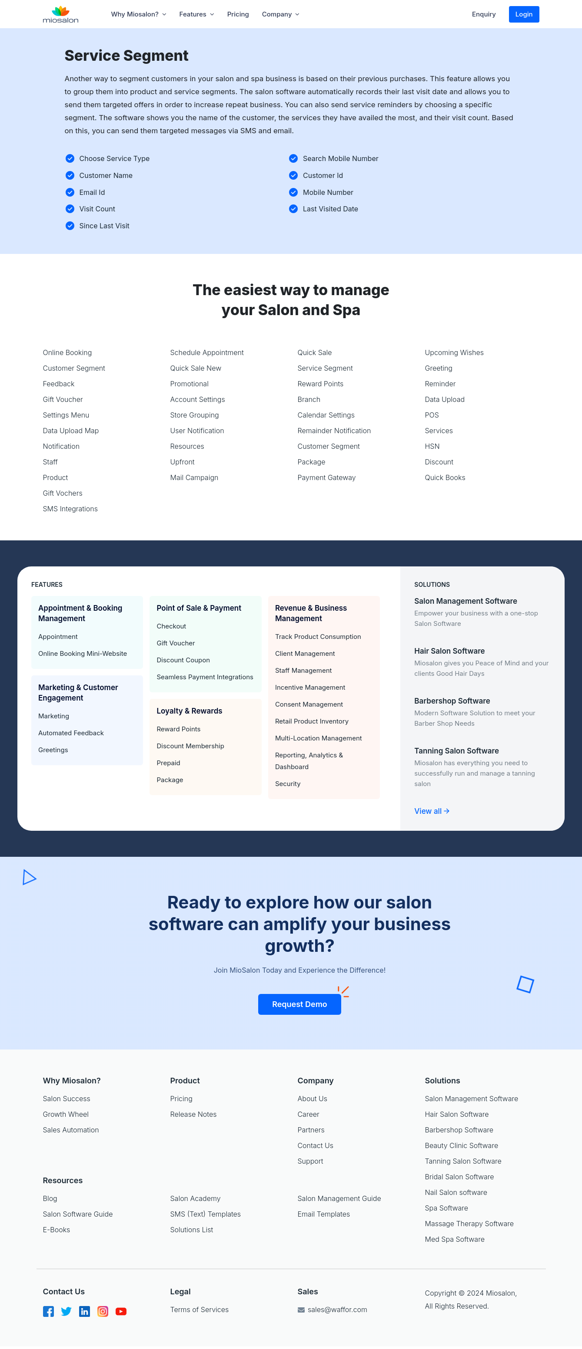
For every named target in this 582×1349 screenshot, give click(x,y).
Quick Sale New (196, 368)
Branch (309, 399)
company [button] (281, 14)
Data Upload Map (71, 430)
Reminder (440, 383)
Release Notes (193, 1114)
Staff (50, 461)
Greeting (439, 368)
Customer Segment (74, 368)
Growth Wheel (66, 1114)
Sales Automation (71, 1129)
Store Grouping (194, 415)
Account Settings (197, 399)
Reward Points (321, 383)
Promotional (189, 383)
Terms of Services (199, 1309)
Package (312, 461)
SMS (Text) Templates (205, 1214)
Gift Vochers (63, 493)
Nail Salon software (456, 1192)
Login (524, 14)
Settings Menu (66, 415)
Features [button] (197, 14)
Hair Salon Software (457, 1114)
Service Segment (325, 368)
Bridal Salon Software (459, 1176)
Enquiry (484, 14)
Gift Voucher (63, 399)
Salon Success (66, 1098)
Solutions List (191, 1229)
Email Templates (324, 1214)
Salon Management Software (472, 1098)
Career (308, 1114)
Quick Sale (315, 352)
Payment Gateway (327, 477)
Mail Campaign (194, 477)
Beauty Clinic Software (462, 1145)
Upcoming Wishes (454, 352)
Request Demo (306, 1001)
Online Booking (67, 352)
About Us (312, 1098)
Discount (439, 461)
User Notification (197, 430)
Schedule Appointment (207, 352)
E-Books (56, 1229)
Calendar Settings (326, 415)
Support (310, 1161)
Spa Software (447, 1208)
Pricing (238, 14)
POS (432, 415)
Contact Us (315, 1145)
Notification (61, 446)
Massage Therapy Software (469, 1223)
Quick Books (445, 477)
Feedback (59, 383)
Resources (187, 446)
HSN (432, 446)
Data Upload (445, 399)
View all (431, 811)
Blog (50, 1198)
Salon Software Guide (78, 1214)
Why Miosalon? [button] (138, 14)
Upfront (182, 461)
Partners (310, 1129)
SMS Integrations (70, 508)
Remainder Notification (334, 430)
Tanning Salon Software (463, 1161)
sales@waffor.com (332, 1309)
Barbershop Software (459, 1129)
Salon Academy (195, 1198)
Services (439, 430)
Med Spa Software (455, 1239)
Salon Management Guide (339, 1198)
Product (55, 477)
